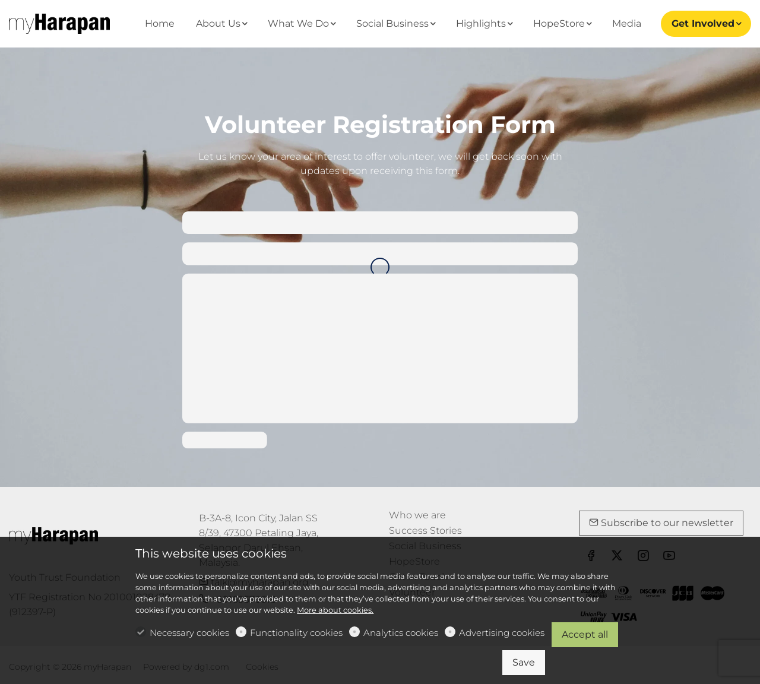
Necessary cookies (189, 632)
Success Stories (425, 530)
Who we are (417, 515)
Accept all (585, 634)
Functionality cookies (296, 632)
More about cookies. (335, 610)
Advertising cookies (501, 632)
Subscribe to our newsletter (661, 522)
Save (523, 662)
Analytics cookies (400, 632)
